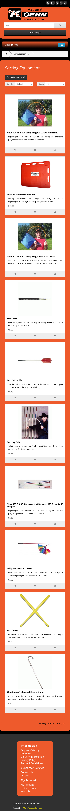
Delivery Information (32, 756)
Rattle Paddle (14, 380)
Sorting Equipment (21, 54)
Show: (41, 84)
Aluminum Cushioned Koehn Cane (25, 692)
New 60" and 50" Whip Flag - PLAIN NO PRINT (32, 256)
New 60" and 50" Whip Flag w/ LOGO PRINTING (32, 132)
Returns (25, 775)
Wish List (26, 791)
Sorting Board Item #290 (21, 194)
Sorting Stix (13, 442)
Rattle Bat (12, 630)
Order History (28, 788)
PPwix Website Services (32, 808)
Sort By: (10, 84)
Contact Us (27, 772)
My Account (27, 784)
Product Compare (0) (16, 77)
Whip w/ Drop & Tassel (19, 568)
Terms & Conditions (32, 763)
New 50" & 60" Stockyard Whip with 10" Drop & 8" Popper (35, 505)
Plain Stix (12, 318)
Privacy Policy (28, 760)
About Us (26, 753)
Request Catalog (30, 750)
